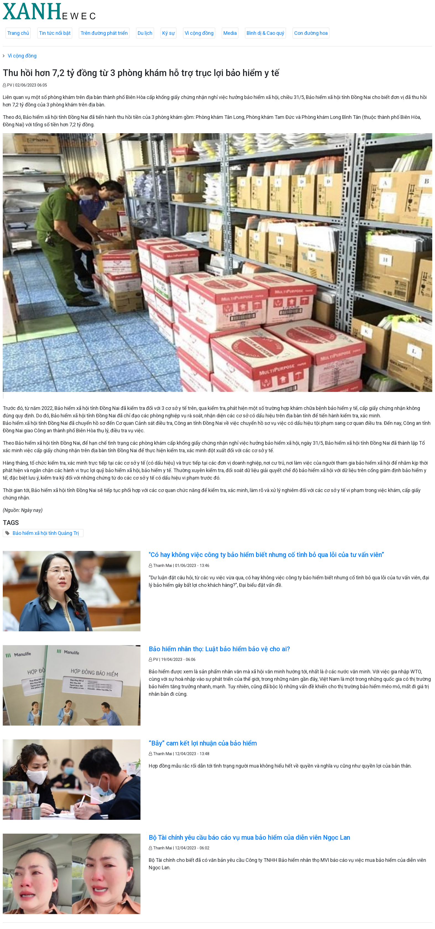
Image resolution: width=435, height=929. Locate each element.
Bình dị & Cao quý (265, 33)
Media (230, 33)
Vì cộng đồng (199, 33)
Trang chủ (18, 33)
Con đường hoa (311, 33)
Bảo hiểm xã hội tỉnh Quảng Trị (46, 533)
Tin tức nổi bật (55, 33)
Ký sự (168, 33)
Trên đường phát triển (104, 33)
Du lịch (145, 33)
